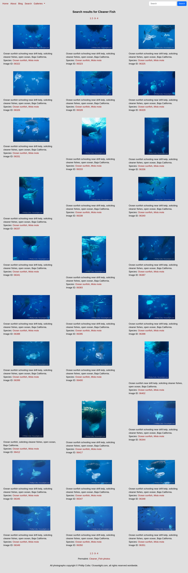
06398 (142, 334)
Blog (20, 3)
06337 (17, 228)
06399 (17, 380)
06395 (79, 334)
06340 (142, 215)
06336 (142, 169)
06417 (79, 452)
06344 (142, 439)
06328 (79, 110)
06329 (142, 110)
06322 (17, 63)
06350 (79, 545)
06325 (142, 63)
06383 (79, 287)
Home (5, 3)
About (13, 3)
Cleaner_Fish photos (99, 558)
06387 (142, 275)
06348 (142, 499)
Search (28, 3)
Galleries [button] (38, 3)
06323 (79, 63)
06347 (79, 499)
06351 (142, 545)
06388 (17, 334)
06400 (79, 380)
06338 (79, 215)
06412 (17, 452)
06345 (17, 499)
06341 (17, 275)
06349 (17, 545)
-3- (95, 18)
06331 (17, 156)
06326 (17, 110)
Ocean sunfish (20, 60)
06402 (142, 393)
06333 (79, 169)
